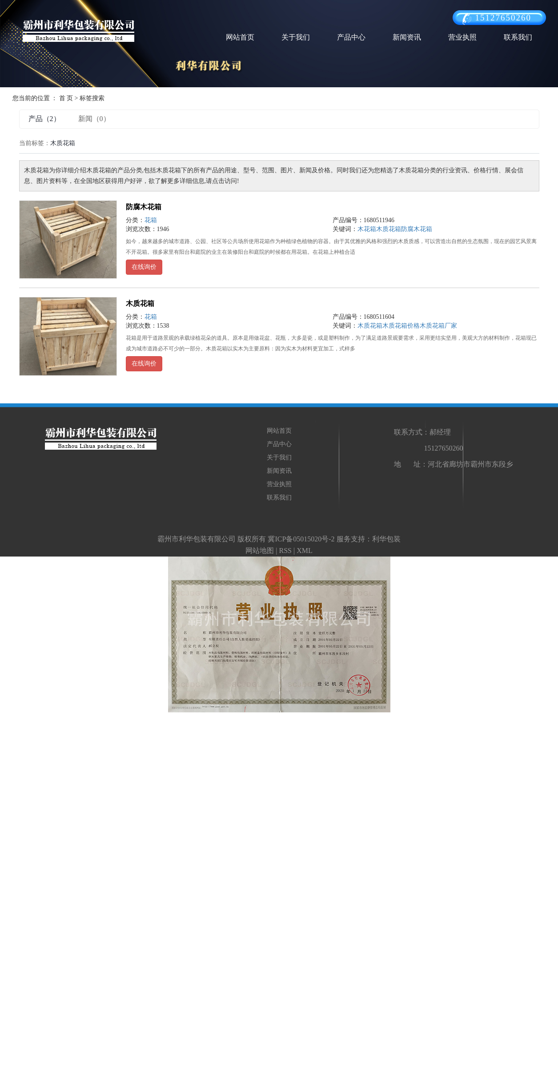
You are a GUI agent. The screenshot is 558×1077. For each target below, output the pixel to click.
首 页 (66, 98)
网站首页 (240, 37)
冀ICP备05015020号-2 (301, 539)
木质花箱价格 (401, 325)
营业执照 (462, 37)
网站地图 (259, 550)
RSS (285, 550)
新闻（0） (94, 118)
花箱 (151, 220)
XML (305, 550)
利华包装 (386, 539)
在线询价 (144, 267)
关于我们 (295, 37)
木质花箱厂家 (438, 325)
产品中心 (351, 37)
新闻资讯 (407, 37)
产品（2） (44, 118)
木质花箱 (388, 229)
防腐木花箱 (143, 207)
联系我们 (518, 37)
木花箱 (366, 229)
